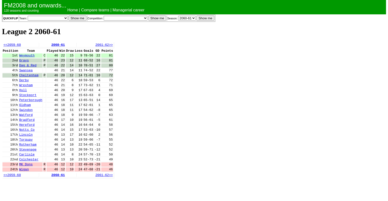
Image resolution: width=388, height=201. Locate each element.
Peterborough (30, 108)
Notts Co (26, 143)
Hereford (26, 137)
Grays (24, 63)
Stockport (27, 103)
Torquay (26, 154)
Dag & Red (27, 69)
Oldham (25, 114)
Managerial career (129, 10)
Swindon (26, 120)
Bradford (26, 131)
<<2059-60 (12, 45)
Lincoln (26, 148)
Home (72, 10)
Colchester (28, 177)
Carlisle (26, 171)
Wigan (24, 188)
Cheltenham (28, 80)
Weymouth (26, 57)
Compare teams (95, 10)
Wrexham (26, 91)
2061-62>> (104, 45)
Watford (26, 126)
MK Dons (26, 182)
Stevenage (27, 165)
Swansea (26, 74)
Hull (23, 97)
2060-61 (58, 45)
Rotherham (27, 160)
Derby (24, 86)
